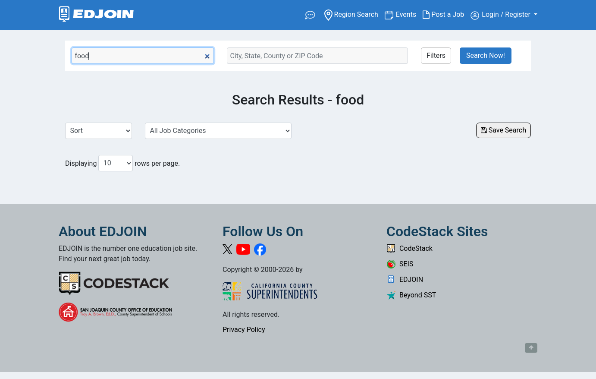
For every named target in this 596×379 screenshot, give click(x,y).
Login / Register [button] (501, 15)
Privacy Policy (244, 329)
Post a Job (447, 14)
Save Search (503, 130)
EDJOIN (404, 279)
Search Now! (485, 55)
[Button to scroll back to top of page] (531, 348)
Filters (436, 55)
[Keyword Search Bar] (143, 55)
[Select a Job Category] (218, 131)
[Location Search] (317, 55)
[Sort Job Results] (98, 131)
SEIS (399, 264)
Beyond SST (411, 295)
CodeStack (409, 248)
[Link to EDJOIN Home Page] (96, 14)
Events (409, 14)
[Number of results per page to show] (115, 163)
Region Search (354, 14)
